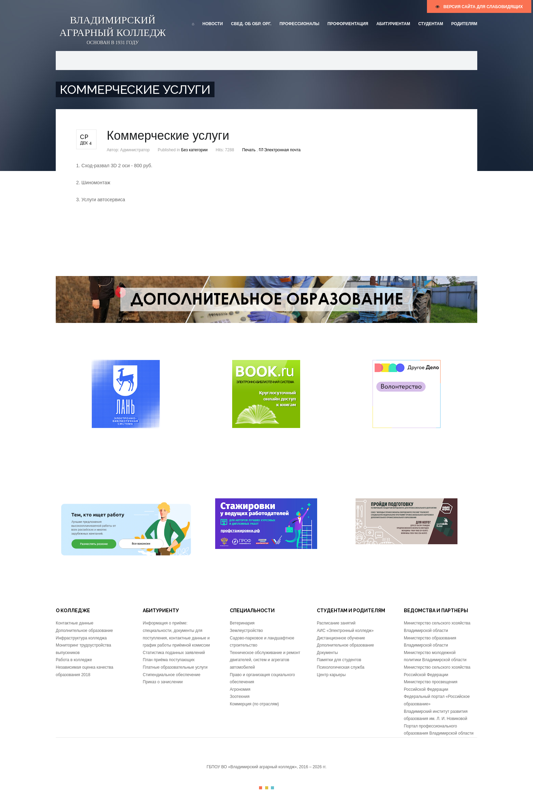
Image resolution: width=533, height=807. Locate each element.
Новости (213, 23)
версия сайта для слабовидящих (479, 6)
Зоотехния (240, 696)
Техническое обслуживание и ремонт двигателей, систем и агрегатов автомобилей (265, 660)
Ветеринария (242, 623)
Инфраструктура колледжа (81, 638)
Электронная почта (279, 150)
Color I (260, 787)
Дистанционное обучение (341, 638)
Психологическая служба (340, 667)
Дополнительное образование (84, 630)
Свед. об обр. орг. (251, 23)
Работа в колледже (74, 659)
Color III (272, 787)
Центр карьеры (331, 674)
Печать (249, 150)
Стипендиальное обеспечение (171, 674)
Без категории (194, 150)
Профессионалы (299, 23)
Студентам (430, 23)
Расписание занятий (336, 623)
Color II (266, 787)
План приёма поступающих (169, 659)
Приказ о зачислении (163, 682)
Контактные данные (74, 623)
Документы (327, 652)
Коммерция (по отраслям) (254, 704)
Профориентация (347, 23)
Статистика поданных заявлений (174, 652)
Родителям (464, 23)
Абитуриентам (393, 23)
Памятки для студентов (339, 659)
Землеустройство (246, 630)
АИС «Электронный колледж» (345, 630)
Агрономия (240, 689)
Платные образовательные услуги (175, 667)
